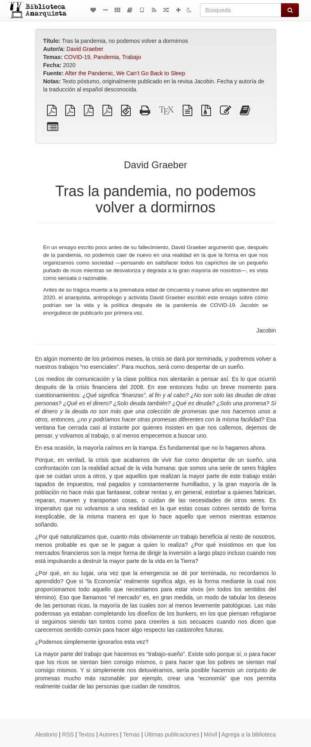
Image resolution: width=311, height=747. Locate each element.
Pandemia (106, 57)
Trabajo (131, 57)
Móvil (210, 734)
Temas (131, 734)
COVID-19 (77, 57)
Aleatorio (46, 734)
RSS (68, 734)
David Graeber (84, 49)
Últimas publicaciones (172, 734)
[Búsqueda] (240, 10)
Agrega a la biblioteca (249, 734)
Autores (108, 734)
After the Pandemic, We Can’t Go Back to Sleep (125, 73)
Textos (86, 734)
